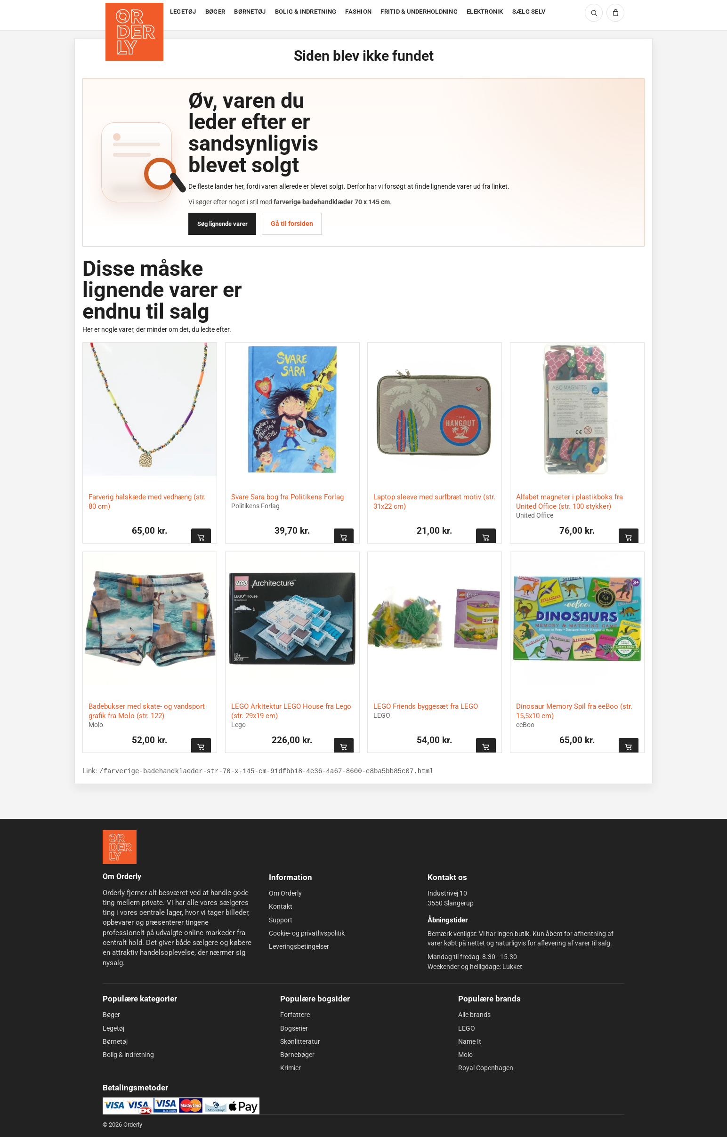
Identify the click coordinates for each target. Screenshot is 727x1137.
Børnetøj (115, 1041)
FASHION (358, 11)
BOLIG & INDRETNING (306, 11)
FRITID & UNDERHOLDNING (419, 11)
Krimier (290, 1068)
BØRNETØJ (250, 11)
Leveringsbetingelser (299, 946)
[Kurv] (615, 13)
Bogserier (294, 1028)
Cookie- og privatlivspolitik (307, 933)
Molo (465, 1054)
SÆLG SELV (528, 11)
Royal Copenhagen (485, 1068)
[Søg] (594, 13)
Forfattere (295, 1014)
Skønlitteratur (300, 1041)
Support (280, 920)
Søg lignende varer (222, 223)
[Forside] (135, 15)
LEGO (466, 1028)
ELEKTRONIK (485, 11)
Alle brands (474, 1014)
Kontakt (280, 906)
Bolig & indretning (128, 1054)
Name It (469, 1041)
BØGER (215, 11)
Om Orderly (285, 893)
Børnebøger (297, 1054)
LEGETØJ (183, 11)
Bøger (111, 1014)
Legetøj (113, 1028)
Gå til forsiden (292, 223)
